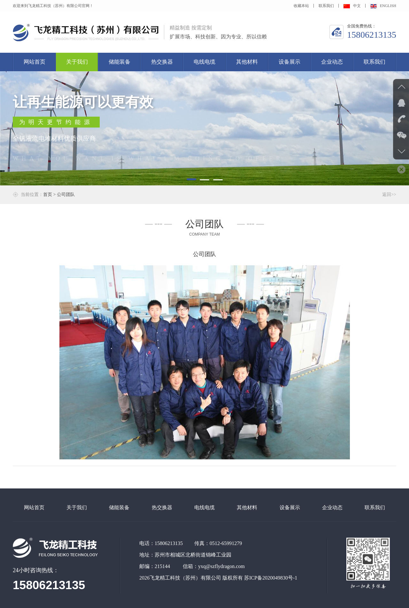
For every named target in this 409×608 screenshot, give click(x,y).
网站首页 (34, 62)
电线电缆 (204, 62)
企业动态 (332, 62)
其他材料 (247, 62)
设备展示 (289, 62)
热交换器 (162, 62)
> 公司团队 (64, 194)
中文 (352, 6)
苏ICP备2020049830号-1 (270, 578)
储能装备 (119, 62)
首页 (47, 194)
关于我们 (77, 62)
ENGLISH (383, 6)
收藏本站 (301, 6)
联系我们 (326, 6)
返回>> (389, 194)
